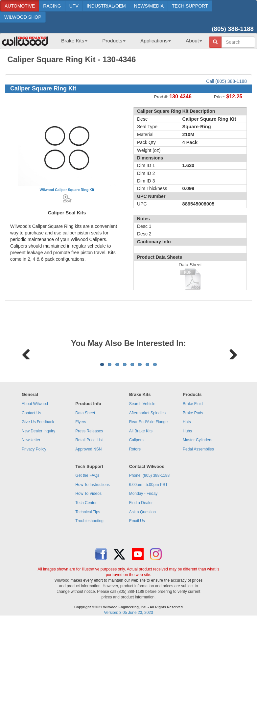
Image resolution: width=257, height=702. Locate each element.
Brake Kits (74, 40)
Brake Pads (193, 494)
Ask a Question (142, 593)
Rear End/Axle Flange (148, 503)
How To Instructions (92, 566)
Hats (187, 503)
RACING (52, 6)
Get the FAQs (87, 557)
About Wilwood (35, 485)
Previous (26, 393)
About (194, 40)
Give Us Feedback (38, 503)
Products (114, 40)
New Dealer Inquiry (38, 512)
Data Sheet (85, 494)
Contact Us (31, 494)
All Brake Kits (140, 512)
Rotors (135, 530)
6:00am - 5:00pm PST (148, 566)
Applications (155, 40)
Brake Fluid (193, 485)
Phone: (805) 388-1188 (149, 557)
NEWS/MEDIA (149, 6)
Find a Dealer (141, 584)
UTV (74, 6)
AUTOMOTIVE (20, 6)
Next (230, 393)
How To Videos (88, 575)
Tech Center (86, 584)
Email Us (137, 602)
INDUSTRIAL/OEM (106, 6)
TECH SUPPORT (190, 6)
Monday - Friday (143, 575)
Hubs (187, 512)
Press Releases (89, 512)
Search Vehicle (142, 485)
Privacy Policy (34, 530)
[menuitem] (71, 42)
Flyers (80, 503)
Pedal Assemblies (198, 530)
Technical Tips (87, 593)
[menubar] (129, 42)
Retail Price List (89, 521)
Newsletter (31, 521)
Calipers (136, 521)
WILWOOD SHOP (22, 17)
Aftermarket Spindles (147, 494)
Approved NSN (88, 530)
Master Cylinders (197, 521)
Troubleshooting (89, 602)
